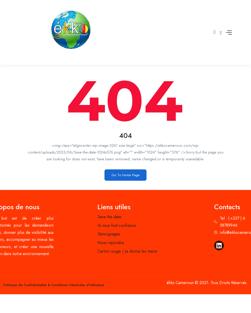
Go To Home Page (125, 175)
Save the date (109, 217)
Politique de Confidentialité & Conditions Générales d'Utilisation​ (53, 284)
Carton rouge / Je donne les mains (127, 251)
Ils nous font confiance (116, 225)
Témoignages (108, 234)
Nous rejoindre (110, 243)
